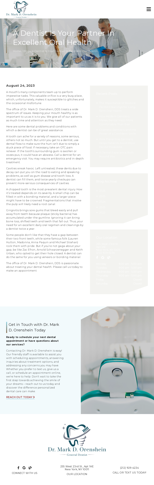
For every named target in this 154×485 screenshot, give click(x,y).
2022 (102, 212)
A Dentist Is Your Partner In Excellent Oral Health (65, 51)
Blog (26, 51)
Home (17, 51)
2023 (102, 207)
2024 (102, 201)
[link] (21, 9)
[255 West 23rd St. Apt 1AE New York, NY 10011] (119, 247)
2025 (102, 196)
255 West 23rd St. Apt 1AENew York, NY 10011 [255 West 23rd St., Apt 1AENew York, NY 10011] (77, 468)
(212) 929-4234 (105, 252)
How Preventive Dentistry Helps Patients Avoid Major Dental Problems (117, 143)
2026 (102, 190)
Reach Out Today (20, 397)
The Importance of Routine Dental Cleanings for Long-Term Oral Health (117, 107)
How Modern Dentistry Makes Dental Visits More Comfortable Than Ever (116, 120)
